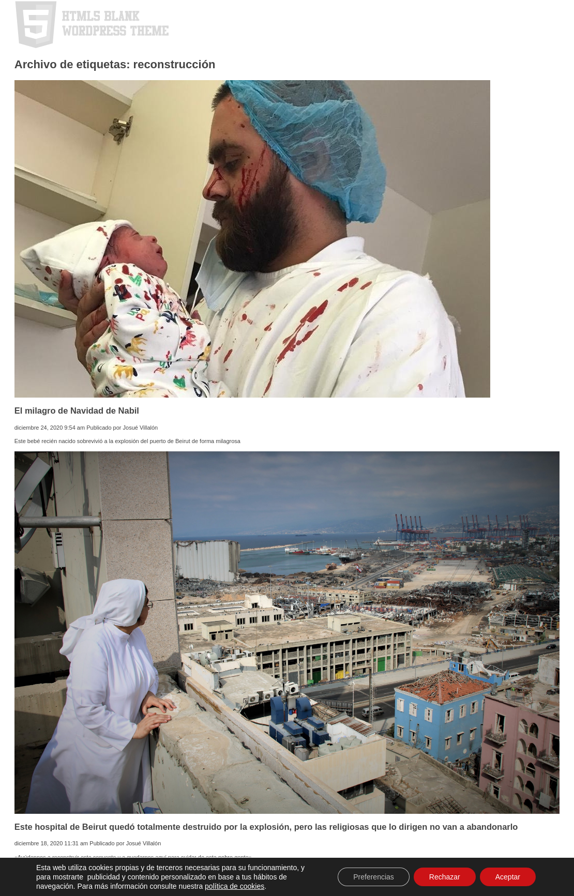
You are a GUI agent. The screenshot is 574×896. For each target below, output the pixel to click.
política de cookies (234, 886)
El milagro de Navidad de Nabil (76, 410)
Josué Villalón (140, 427)
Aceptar (507, 877)
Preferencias (373, 877)
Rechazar (444, 877)
